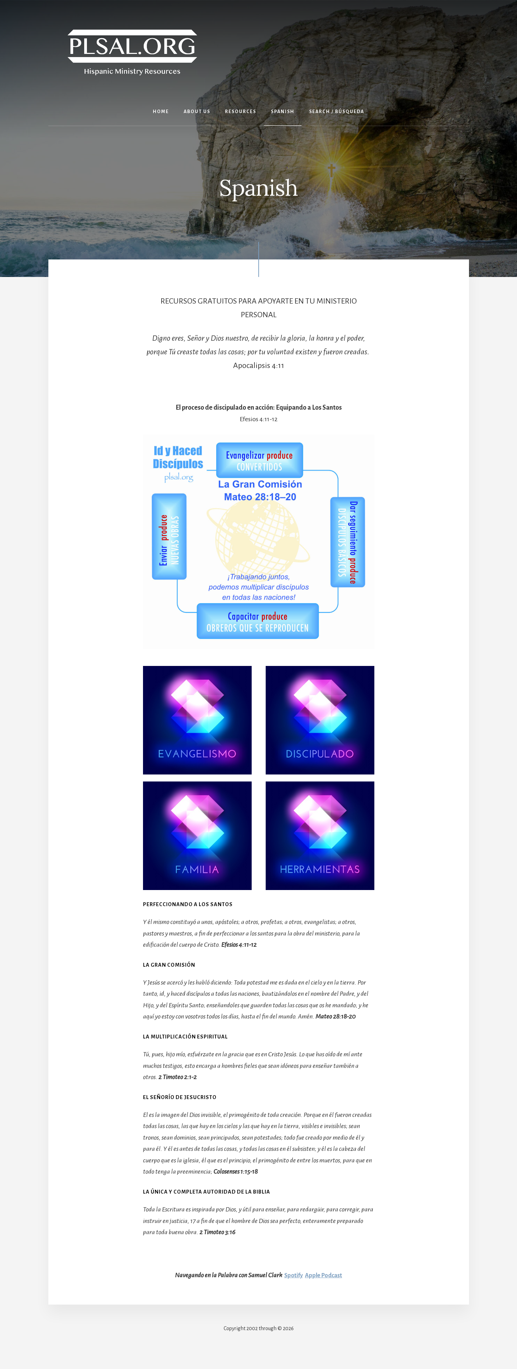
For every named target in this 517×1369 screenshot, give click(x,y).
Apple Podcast (324, 1274)
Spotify (292, 1274)
